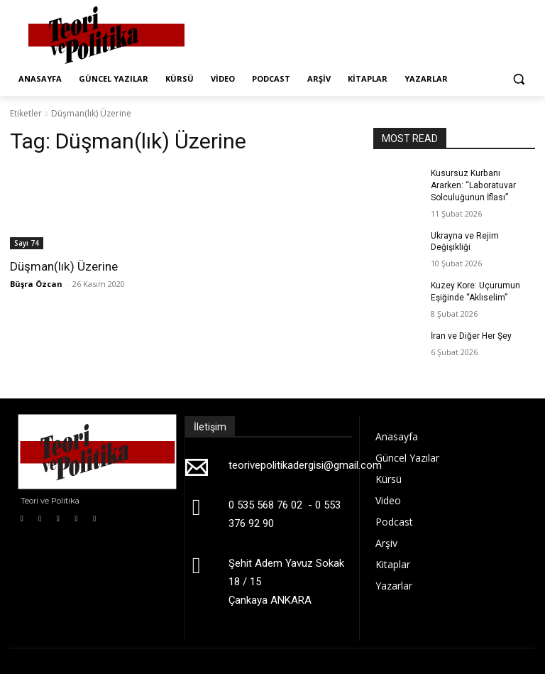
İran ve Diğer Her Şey (471, 335)
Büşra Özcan (36, 283)
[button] (518, 79)
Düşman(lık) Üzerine (63, 266)
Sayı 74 (26, 243)
